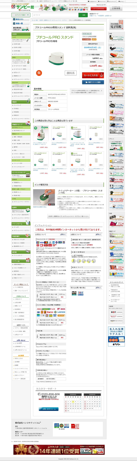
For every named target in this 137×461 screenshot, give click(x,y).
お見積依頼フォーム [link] (20, 346)
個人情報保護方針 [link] (19, 319)
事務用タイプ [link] (17, 76)
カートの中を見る (98, 8)
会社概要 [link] (17, 361)
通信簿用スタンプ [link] (18, 246)
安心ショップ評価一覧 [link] (21, 372)
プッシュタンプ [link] (18, 255)
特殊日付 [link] (16, 115)
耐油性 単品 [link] (17, 195)
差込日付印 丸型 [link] (18, 89)
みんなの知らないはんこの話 (115, 300)
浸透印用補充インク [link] (19, 264)
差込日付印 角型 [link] (18, 92)
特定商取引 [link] (18, 309)
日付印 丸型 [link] (17, 44)
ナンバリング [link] (17, 105)
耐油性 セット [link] (17, 192)
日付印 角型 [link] (17, 51)
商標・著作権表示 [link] (19, 312)
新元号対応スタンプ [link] (19, 130)
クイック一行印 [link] (18, 163)
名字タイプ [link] (17, 72)
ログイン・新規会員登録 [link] (21, 328)
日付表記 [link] (16, 108)
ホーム (121, 1)
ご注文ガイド (93, 1)
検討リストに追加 (93, 82)
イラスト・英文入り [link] (19, 153)
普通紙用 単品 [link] (17, 186)
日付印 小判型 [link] (17, 47)
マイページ (102, 1)
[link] (41, 138)
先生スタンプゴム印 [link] (19, 239)
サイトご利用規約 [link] (19, 316)
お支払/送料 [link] (18, 302)
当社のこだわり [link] (19, 358)
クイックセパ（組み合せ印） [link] (21, 214)
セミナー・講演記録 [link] (20, 378)
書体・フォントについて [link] (21, 290)
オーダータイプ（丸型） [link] (20, 65)
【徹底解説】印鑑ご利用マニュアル (115, 295)
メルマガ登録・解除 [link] (20, 331)
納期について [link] (18, 306)
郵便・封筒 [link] (17, 140)
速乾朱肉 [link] (16, 271)
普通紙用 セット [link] (18, 182)
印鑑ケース (93, 15)
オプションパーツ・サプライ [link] (21, 54)
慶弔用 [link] (15, 147)
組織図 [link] (16, 365)
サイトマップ (112, 1)
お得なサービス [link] (19, 334)
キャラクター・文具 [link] (19, 157)
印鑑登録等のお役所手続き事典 (115, 290)
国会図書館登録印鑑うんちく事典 (115, 285)
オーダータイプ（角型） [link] (20, 69)
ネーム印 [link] (16, 227)
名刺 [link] (15, 150)
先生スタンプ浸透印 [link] (19, 243)
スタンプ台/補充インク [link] (20, 268)
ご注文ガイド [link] (18, 299)
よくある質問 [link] (18, 343)
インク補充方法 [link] (19, 287)
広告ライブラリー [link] (19, 375)
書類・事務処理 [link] (18, 137)
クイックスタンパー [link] (19, 166)
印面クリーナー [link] (18, 278)
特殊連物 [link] (16, 112)
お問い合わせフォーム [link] (21, 350)
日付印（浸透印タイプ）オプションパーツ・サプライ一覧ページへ (68, 216)
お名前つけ (108, 15)
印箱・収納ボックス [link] (19, 274)
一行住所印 (100, 15)
